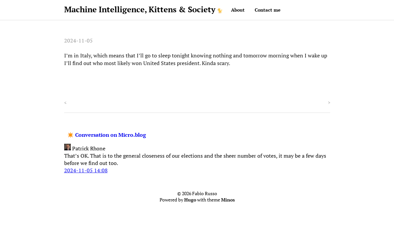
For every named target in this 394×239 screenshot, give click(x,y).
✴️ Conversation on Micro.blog (106, 134)
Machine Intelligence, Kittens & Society (139, 9)
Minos (228, 200)
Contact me (268, 10)
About (238, 10)
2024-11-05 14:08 (86, 170)
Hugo (190, 200)
